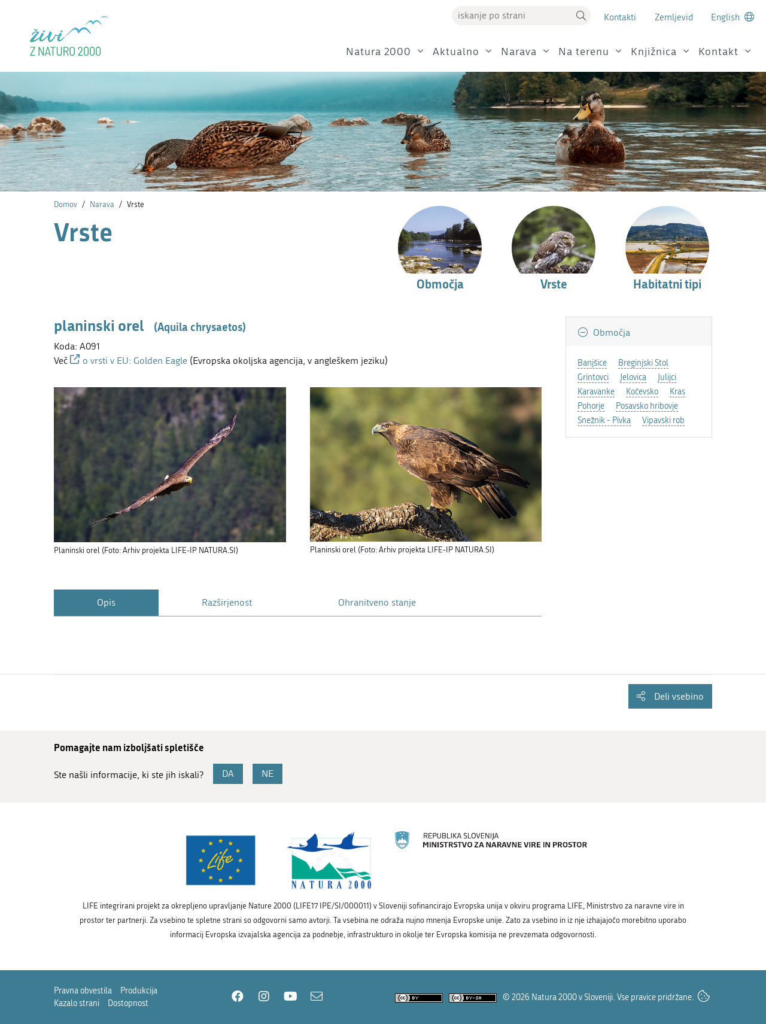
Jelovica (633, 377)
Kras (677, 392)
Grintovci (593, 377)
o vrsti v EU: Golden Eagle (135, 360)
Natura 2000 (378, 51)
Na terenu (583, 51)
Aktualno (456, 51)
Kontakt (718, 51)
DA (228, 773)
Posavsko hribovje (647, 406)
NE (267, 773)
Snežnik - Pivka (604, 420)
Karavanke (596, 392)
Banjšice (592, 363)
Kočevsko (642, 392)
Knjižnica (654, 51)
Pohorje (590, 406)
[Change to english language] (732, 17)
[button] (581, 15)
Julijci (667, 377)
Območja (610, 332)
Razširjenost (227, 602)
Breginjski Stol (643, 363)
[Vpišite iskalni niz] (512, 15)
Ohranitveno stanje (377, 602)
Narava (519, 51)
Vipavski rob (663, 420)
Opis (106, 602)
